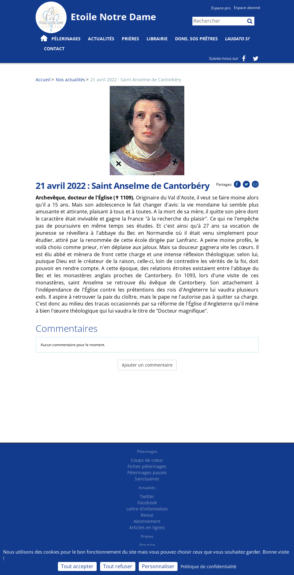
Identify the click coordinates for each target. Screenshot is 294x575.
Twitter (147, 496)
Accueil (43, 79)
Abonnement (147, 521)
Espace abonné (247, 7)
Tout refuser (117, 566)
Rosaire (147, 545)
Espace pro (220, 8)
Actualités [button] (101, 39)
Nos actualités (70, 79)
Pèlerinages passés (147, 472)
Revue (147, 515)
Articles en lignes (147, 527)
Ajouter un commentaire (147, 365)
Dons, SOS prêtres (196, 39)
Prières (130, 39)
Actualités (147, 487)
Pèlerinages (147, 451)
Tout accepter (77, 566)
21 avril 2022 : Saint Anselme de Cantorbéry (135, 79)
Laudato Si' (237, 39)
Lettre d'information (147, 509)
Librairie (157, 39)
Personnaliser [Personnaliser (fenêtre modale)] (158, 566)
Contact (54, 48)
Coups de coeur (147, 460)
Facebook (147, 503)
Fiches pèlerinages (147, 466)
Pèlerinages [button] (66, 39)
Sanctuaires (147, 479)
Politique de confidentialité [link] (208, 566)
